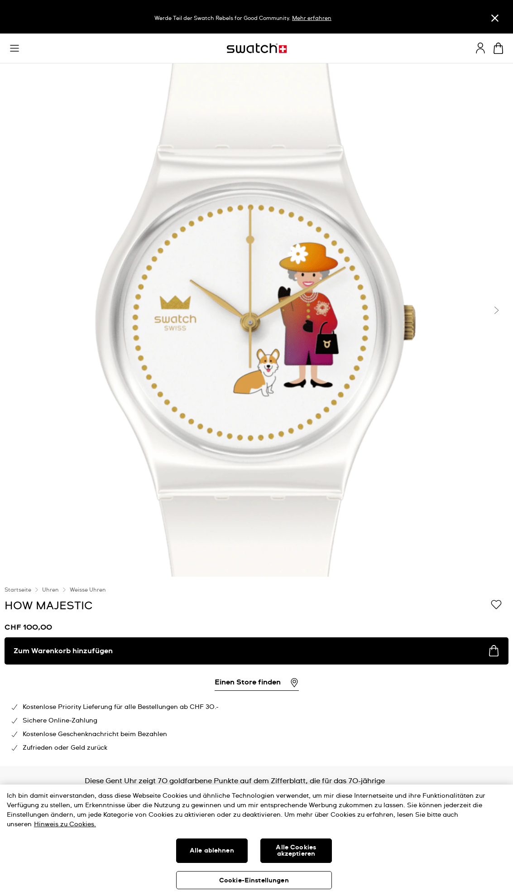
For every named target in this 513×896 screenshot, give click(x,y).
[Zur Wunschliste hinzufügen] (496, 605)
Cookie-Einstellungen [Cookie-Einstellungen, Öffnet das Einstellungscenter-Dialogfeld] (254, 880)
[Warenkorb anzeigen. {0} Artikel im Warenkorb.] (498, 48)
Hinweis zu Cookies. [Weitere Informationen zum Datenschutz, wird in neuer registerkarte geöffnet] (65, 824)
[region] (256, 671)
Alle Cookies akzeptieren (296, 850)
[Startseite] (257, 48)
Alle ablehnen (212, 851)
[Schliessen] (494, 18)
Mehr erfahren (311, 18)
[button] (14, 48)
